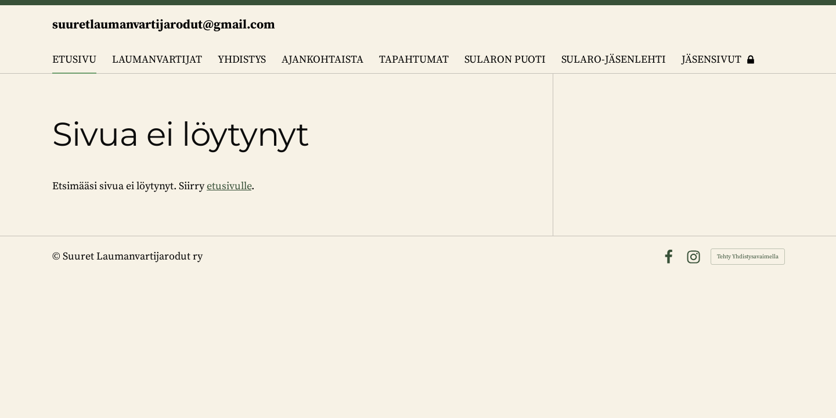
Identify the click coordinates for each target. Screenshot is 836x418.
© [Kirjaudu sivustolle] (57, 256)
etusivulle (229, 186)
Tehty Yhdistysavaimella (748, 256)
